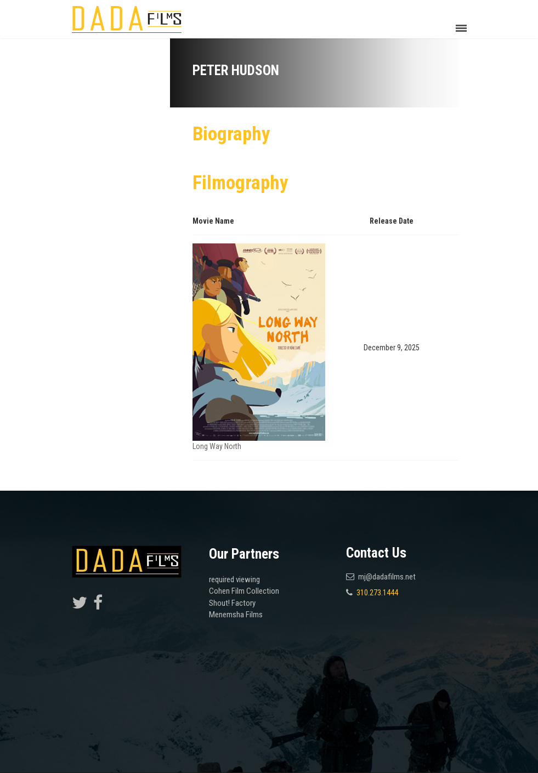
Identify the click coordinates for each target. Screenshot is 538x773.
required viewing (234, 579)
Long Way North (216, 446)
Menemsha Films (236, 614)
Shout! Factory (232, 603)
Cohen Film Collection (244, 591)
